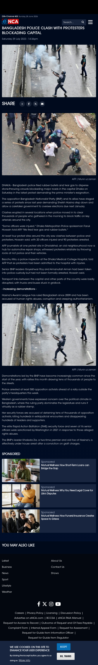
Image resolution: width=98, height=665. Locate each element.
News (5, 573)
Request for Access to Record (20, 623)
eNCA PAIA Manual (69, 618)
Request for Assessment (74, 628)
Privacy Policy (35, 613)
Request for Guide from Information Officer (47, 633)
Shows (55, 573)
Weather (7, 592)
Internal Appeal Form (43, 628)
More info (24, 660)
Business (7, 567)
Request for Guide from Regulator (48, 638)
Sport (5, 579)
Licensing (51, 613)
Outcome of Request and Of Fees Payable (66, 623)
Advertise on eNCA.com (28, 618)
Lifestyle (6, 586)
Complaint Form (18, 628)
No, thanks (65, 656)
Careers (19, 613)
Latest (5, 561)
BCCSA (50, 618)
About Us (56, 561)
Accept (63, 646)
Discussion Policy (71, 613)
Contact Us (57, 567)
